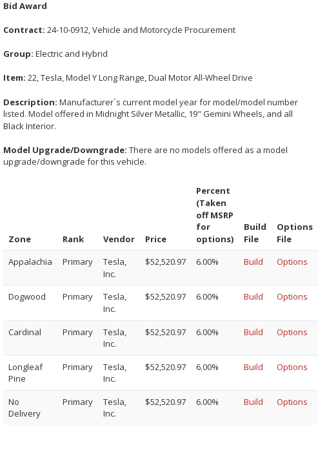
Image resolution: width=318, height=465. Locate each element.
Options (292, 261)
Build (253, 261)
